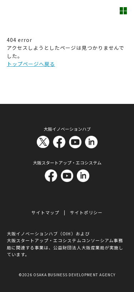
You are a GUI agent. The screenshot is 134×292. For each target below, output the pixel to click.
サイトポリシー (86, 212)
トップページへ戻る (31, 63)
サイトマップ (45, 212)
